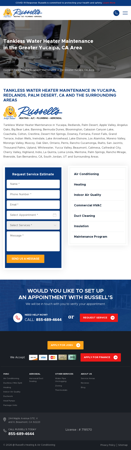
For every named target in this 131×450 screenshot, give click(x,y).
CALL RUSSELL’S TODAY (22, 429)
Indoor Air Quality (87, 195)
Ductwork (8, 396)
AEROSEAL (35, 374)
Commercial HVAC (88, 205)
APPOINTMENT (47, 297)
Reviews (85, 383)
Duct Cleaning (84, 216)
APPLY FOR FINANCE (97, 357)
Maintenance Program (90, 236)
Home (6, 70)
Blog (83, 387)
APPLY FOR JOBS (62, 345)
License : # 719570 (79, 429)
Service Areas (88, 378)
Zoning (58, 386)
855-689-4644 (116, 13)
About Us (86, 374)
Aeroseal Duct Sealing (36, 379)
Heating (80, 184)
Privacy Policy (107, 445)
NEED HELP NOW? (36, 315)
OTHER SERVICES (64, 374)
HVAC (6, 374)
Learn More (109, 3)
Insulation (81, 226)
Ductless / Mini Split (12, 383)
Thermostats (61, 390)
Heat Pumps (9, 401)
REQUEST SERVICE (95, 317)
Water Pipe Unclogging (60, 379)
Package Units (10, 405)
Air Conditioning (86, 174)
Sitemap (123, 445)
